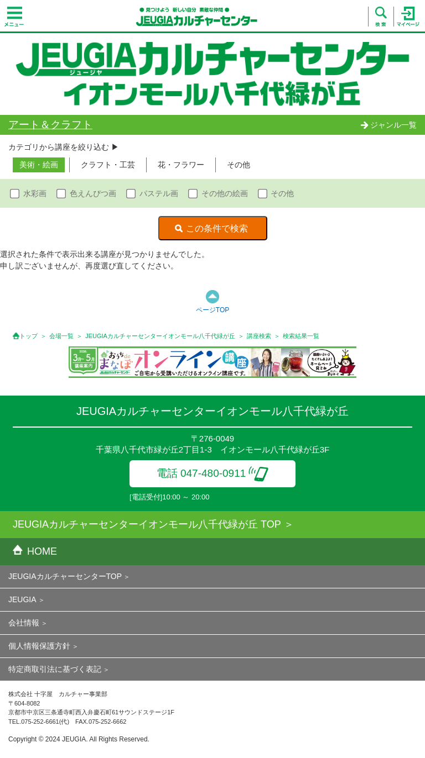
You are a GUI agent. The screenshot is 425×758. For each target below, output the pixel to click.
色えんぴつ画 (93, 193)
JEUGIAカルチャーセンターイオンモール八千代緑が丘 (160, 336)
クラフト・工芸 (108, 164)
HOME (35, 551)
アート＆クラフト (50, 124)
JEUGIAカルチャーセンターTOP (65, 576)
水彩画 (34, 193)
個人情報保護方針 (39, 645)
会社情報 (23, 622)
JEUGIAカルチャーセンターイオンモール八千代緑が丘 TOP (147, 524)
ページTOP (212, 310)
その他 (238, 164)
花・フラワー (181, 164)
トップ (28, 336)
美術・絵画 (38, 164)
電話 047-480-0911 (213, 473)
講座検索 (259, 336)
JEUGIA (22, 599)
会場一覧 (61, 336)
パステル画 (158, 193)
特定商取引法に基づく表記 (54, 669)
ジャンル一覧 (388, 124)
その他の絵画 (224, 193)
